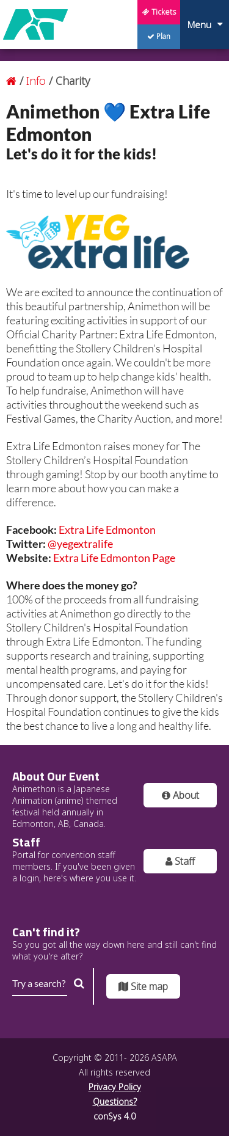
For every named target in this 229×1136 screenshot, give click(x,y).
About (180, 795)
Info (37, 80)
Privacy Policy (115, 1087)
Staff (180, 861)
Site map (143, 986)
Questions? (115, 1101)
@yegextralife (80, 543)
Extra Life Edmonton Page (114, 557)
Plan (158, 36)
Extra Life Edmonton (107, 529)
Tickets (159, 12)
